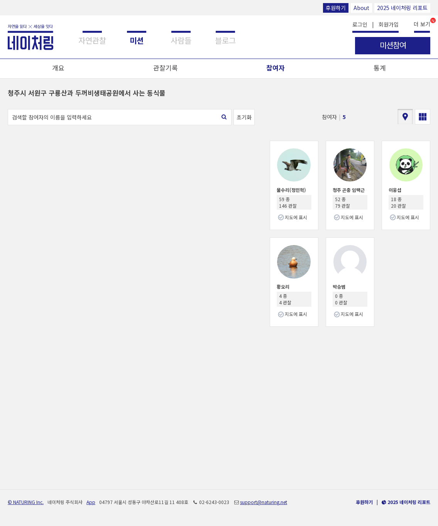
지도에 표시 (296, 217)
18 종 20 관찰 (398, 202)
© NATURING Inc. (26, 502)
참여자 (275, 67)
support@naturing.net (263, 502)
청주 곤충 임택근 (349, 190)
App (90, 502)
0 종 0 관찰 (341, 299)
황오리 (283, 286)
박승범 (339, 286)
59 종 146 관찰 (288, 202)
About (361, 8)
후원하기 (336, 8)
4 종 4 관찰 (285, 299)
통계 (380, 67)
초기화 (244, 117)
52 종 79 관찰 (342, 202)
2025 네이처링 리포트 (402, 8)
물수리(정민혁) (291, 190)
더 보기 (422, 23)
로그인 (359, 24)
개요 (58, 67)
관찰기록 (165, 67)
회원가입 (389, 24)
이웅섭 (395, 190)
